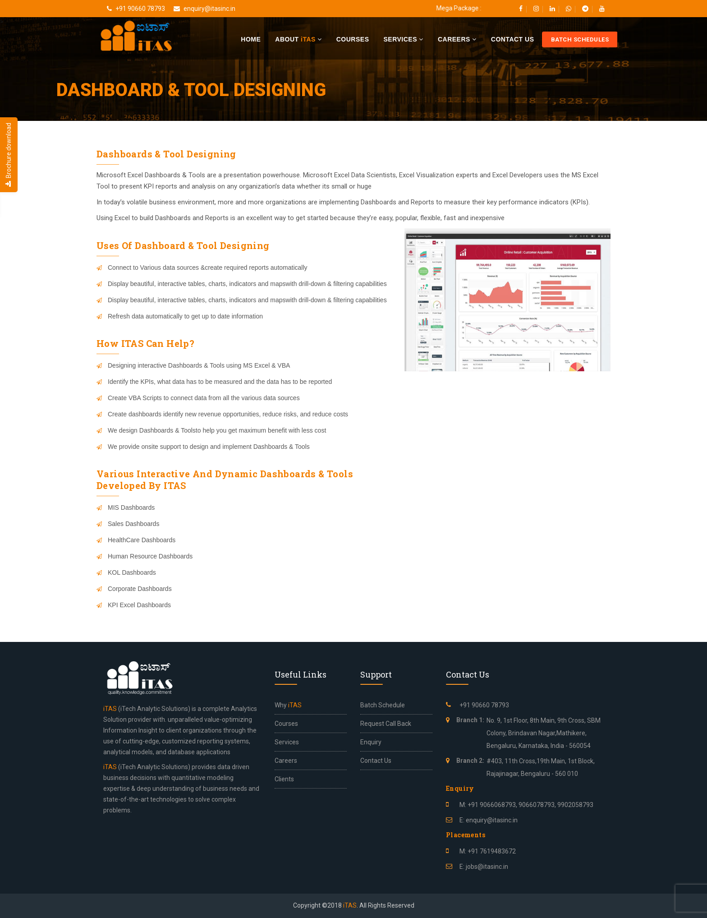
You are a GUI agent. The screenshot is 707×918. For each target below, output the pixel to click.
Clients (284, 779)
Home (251, 39)
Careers (457, 39)
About (298, 39)
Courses (352, 39)
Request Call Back (385, 723)
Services (403, 39)
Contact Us (512, 39)
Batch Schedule (382, 705)
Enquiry (370, 742)
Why (288, 705)
